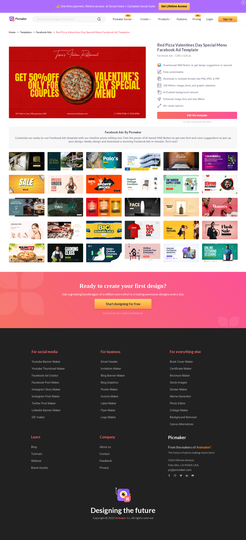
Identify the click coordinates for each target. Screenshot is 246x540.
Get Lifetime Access (174, 6)
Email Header (109, 361)
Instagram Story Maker (46, 389)
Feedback (106, 461)
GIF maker (38, 417)
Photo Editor (177, 403)
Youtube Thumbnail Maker (48, 368)
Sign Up (227, 19)
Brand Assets (39, 467)
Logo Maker (108, 417)
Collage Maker (179, 410)
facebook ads (44, 32)
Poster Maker (109, 389)
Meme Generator (180, 396)
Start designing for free (123, 304)
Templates (26, 32)
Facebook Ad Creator (45, 375)
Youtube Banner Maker (46, 361)
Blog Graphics (109, 382)
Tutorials (36, 454)
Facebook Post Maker (45, 382)
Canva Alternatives (181, 424)
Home (12, 32)
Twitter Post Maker (44, 403)
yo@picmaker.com (180, 470)
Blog (34, 447)
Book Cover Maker (181, 361)
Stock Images (178, 382)
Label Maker (108, 403)
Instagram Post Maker (46, 396)
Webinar (36, 461)
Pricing (196, 19)
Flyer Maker (108, 410)
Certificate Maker (181, 368)
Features (182, 19)
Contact (105, 454)
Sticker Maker (178, 389)
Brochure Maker (180, 375)
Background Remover (183, 417)
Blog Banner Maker (113, 375)
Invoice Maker (109, 396)
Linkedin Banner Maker (46, 410)
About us (105, 447)
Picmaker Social (122, 19)
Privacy (104, 467)
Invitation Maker (111, 368)
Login (209, 19)
